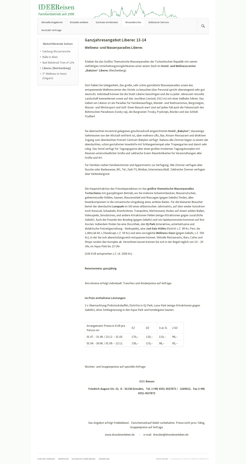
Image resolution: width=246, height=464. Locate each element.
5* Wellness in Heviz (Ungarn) (54, 76)
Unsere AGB (104, 459)
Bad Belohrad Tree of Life (58, 62)
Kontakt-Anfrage (51, 30)
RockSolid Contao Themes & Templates (190, 459)
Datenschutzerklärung (83, 459)
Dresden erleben (79, 22)
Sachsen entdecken (107, 22)
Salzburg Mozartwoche (56, 51)
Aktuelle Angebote (52, 22)
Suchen (203, 26)
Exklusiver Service (159, 22)
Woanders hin (133, 22)
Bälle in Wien (50, 57)
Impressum (63, 459)
